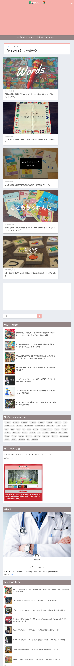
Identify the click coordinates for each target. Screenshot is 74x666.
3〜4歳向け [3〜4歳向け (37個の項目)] (33, 297)
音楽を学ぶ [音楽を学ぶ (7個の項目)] (35, 315)
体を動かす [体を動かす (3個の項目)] (45, 308)
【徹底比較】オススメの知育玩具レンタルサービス (37, 37)
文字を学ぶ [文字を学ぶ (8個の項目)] (29, 311)
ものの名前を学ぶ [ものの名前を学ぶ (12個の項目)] (40, 301)
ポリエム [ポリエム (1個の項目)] (24, 308)
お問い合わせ (61, 658)
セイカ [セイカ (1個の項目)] (18, 304)
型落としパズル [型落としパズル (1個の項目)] (63, 308)
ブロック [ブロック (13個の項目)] (56, 304)
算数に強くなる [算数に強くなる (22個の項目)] (64, 311)
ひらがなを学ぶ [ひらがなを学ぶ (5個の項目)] (29, 301)
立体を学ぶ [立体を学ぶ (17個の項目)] (55, 311)
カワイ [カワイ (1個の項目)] (6, 304)
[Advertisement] (37, 20)
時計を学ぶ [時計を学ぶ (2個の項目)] (37, 311)
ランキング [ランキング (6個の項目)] (32, 308)
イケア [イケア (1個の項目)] (58, 301)
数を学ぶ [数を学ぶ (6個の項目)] (21, 311)
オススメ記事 (23, 658)
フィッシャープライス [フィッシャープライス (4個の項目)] (46, 304)
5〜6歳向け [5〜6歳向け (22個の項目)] (50, 297)
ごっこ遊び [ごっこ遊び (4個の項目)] (19, 301)
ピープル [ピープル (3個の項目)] (35, 304)
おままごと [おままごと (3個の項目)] (58, 297)
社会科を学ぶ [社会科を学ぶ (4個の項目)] (45, 311)
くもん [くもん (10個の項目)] (65, 297)
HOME (37, 654)
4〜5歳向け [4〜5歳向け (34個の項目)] (41, 297)
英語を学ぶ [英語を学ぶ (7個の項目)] (22, 315)
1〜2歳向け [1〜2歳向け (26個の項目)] (16, 297)
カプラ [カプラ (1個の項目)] (64, 301)
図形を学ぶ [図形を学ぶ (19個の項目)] (54, 308)
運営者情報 (51, 658)
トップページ (12, 658)
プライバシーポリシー (37, 661)
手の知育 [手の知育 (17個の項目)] (14, 311)
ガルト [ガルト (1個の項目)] (12, 304)
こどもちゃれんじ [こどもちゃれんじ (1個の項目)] (9, 301)
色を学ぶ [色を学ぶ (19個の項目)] (14, 315)
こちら (11, 333)
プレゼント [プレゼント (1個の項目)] (8, 308)
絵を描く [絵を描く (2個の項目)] (7, 315)
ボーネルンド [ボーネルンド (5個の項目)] (16, 308)
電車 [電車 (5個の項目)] (28, 315)
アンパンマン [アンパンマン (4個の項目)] (50, 301)
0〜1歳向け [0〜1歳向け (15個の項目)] (8, 297)
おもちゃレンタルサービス (37, 658)
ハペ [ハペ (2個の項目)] (24, 304)
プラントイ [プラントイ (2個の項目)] (64, 304)
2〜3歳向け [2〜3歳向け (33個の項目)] (24, 297)
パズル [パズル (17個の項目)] (29, 304)
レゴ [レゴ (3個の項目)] (39, 308)
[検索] (39, 191)
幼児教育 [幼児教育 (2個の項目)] (7, 311)
